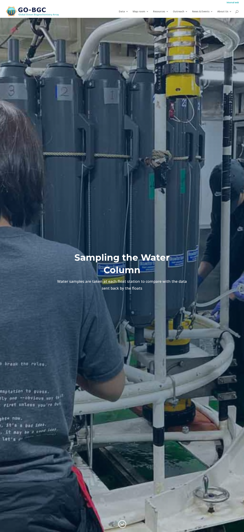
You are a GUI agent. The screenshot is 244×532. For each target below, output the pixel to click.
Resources (159, 11)
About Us (222, 11)
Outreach (178, 11)
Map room (139, 11)
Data (122, 11)
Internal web (233, 3)
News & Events (200, 11)
